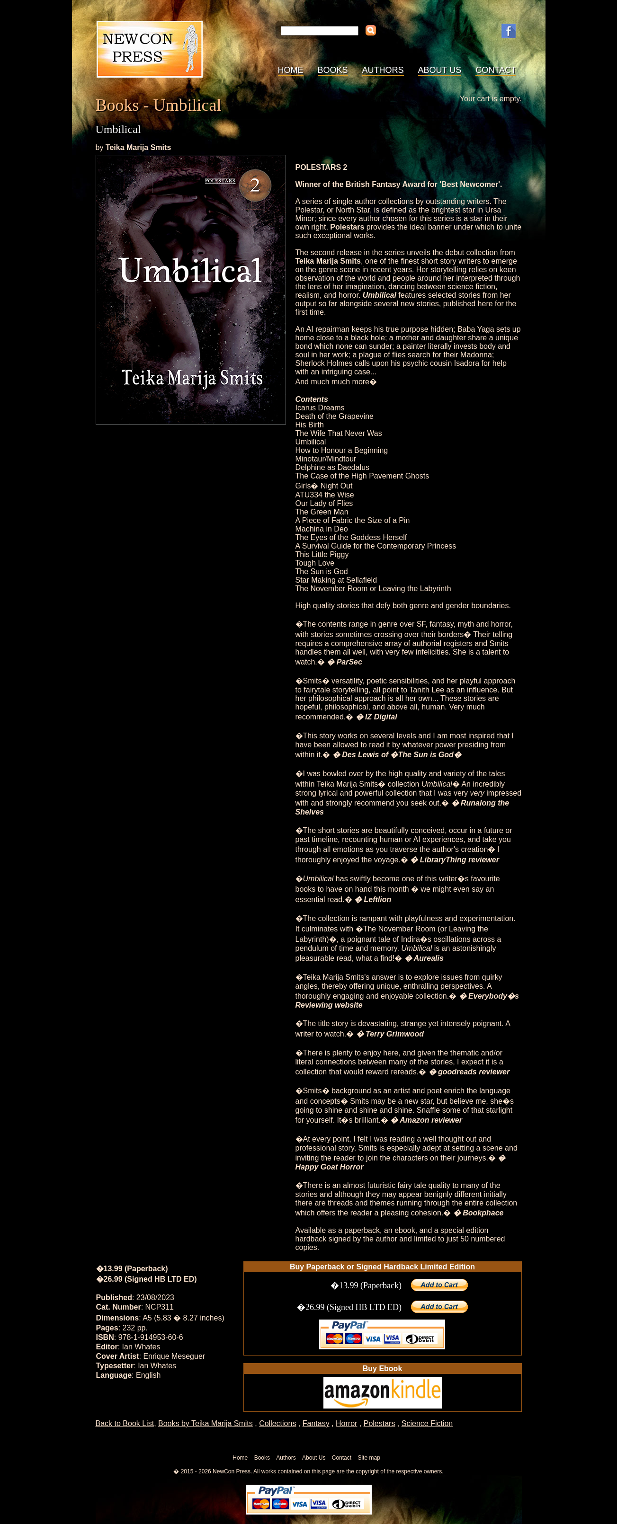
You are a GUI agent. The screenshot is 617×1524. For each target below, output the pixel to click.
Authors (383, 70)
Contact (495, 70)
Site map (369, 1457)
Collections (277, 1423)
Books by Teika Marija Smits (205, 1423)
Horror (346, 1423)
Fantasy (316, 1423)
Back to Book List (125, 1423)
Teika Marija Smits (138, 147)
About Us (440, 70)
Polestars (379, 1423)
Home (291, 70)
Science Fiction (427, 1423)
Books (333, 70)
